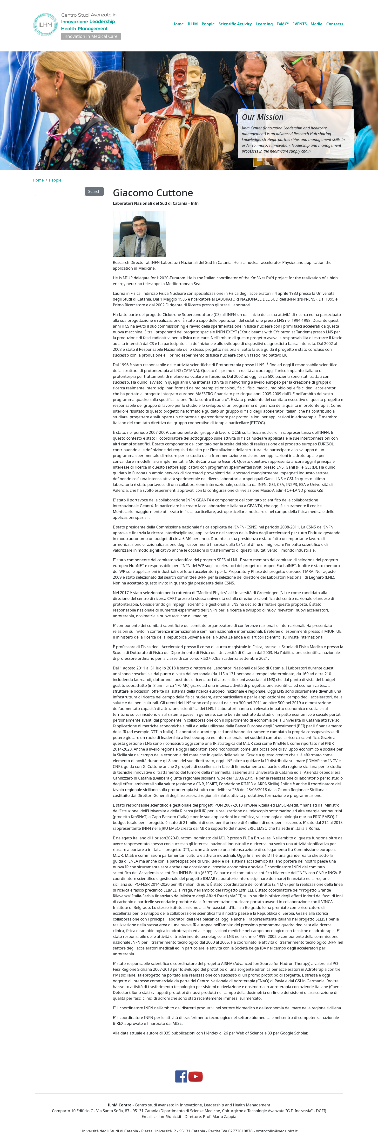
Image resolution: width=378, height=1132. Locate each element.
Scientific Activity (235, 24)
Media (316, 24)
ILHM (193, 24)
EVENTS (299, 24)
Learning (264, 24)
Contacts (334, 24)
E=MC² (283, 24)
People (208, 24)
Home (178, 24)
